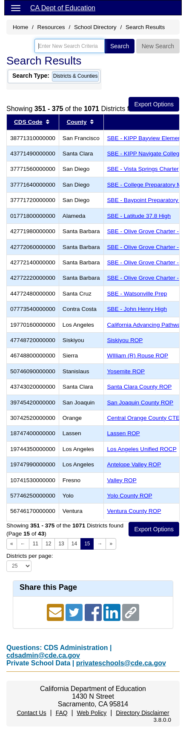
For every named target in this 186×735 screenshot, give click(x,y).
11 (35, 544)
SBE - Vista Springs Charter (143, 169)
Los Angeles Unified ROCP (142, 449)
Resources (51, 27)
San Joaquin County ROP (140, 402)
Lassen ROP (123, 433)
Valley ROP (122, 480)
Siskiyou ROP (125, 340)
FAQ (62, 712)
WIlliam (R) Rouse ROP (138, 355)
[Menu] (15, 7)
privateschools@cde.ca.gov (121, 663)
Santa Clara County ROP (139, 387)
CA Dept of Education (62, 8)
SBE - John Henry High (137, 309)
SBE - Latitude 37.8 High (139, 216)
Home (20, 27)
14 (74, 544)
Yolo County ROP (129, 495)
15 (87, 544)
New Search (158, 46)
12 (48, 544)
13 (61, 544)
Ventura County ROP (134, 511)
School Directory (95, 27)
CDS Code (28, 122)
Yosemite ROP (126, 371)
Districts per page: (29, 556)
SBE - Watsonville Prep (137, 293)
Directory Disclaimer (142, 712)
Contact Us (31, 712)
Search (119, 46)
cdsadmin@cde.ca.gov (43, 655)
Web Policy (92, 712)
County (77, 122)
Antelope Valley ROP (134, 464)
